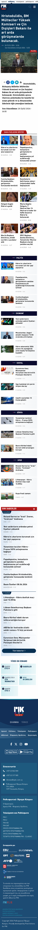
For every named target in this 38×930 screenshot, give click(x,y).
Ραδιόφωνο (32, 731)
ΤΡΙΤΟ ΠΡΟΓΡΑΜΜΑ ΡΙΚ (12, 834)
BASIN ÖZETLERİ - (8, 587)
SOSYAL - (6, 645)
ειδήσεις (11, 1)
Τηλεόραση (22, 731)
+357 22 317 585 (12, 775)
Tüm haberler (19, 651)
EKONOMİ (20, 314)
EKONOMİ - (6, 532)
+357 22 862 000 (12, 771)
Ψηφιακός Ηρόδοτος (18, 735)
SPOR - (5, 522)
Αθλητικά (4, 735)
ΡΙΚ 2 (5, 820)
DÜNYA (20, 413)
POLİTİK (33, 51)
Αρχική (4, 731)
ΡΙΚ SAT (6, 826)
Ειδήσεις (12, 731)
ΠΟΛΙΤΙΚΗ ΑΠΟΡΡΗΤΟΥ (9, 911)
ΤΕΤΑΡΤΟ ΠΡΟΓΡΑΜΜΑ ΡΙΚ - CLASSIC (17, 836)
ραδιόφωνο (30, 1)
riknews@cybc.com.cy (14, 780)
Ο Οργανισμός (8, 804)
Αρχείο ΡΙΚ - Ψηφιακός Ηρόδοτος (15, 807)
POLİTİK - (6, 542)
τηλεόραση (20, 1)
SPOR (20, 460)
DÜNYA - (6, 554)
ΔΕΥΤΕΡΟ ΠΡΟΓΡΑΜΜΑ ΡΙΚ (13, 831)
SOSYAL (20, 363)
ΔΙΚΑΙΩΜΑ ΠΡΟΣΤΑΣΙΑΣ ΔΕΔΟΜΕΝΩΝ (13, 909)
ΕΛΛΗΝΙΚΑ (14, 722)
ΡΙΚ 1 (5, 817)
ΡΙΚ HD (6, 823)
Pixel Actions (30, 924)
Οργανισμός (32, 735)
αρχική (4, 1)
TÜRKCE (24, 722)
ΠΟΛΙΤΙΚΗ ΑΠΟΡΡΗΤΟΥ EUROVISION (12, 915)
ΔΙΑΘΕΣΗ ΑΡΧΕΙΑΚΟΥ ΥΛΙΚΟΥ (10, 913)
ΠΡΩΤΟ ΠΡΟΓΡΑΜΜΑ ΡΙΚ (12, 828)
